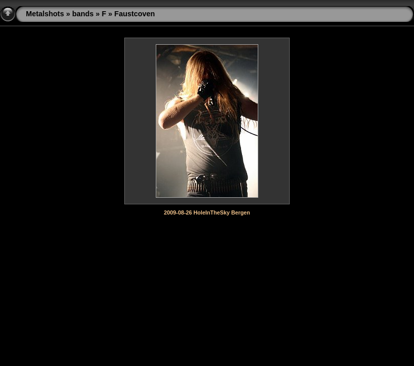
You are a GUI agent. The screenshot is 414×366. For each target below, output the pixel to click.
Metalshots (45, 14)
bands (82, 14)
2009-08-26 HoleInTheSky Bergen (207, 212)
